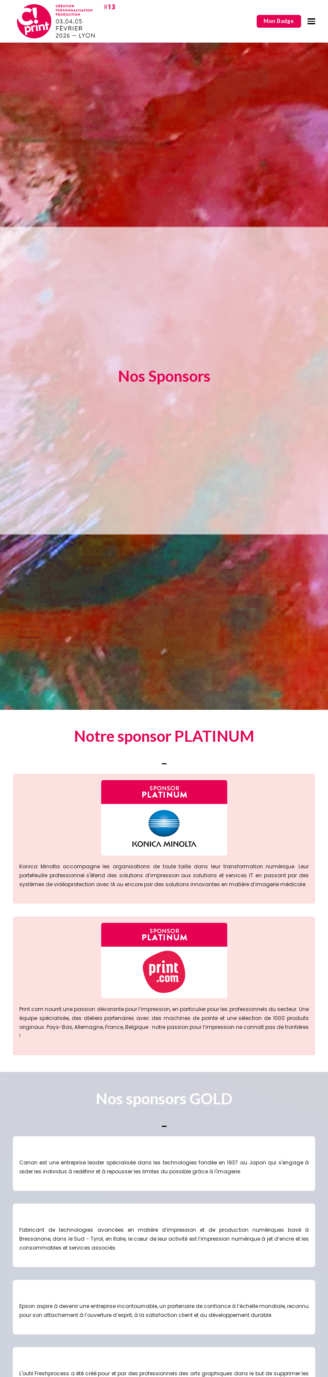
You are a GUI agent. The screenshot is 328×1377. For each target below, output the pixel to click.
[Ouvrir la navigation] (311, 21)
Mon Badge (279, 20)
